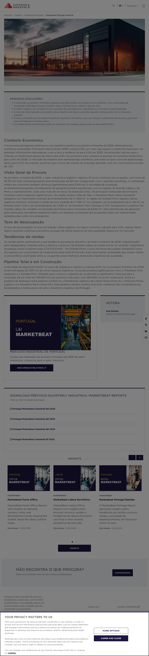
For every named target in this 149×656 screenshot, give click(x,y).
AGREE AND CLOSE (111, 638)
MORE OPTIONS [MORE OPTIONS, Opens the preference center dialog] (111, 631)
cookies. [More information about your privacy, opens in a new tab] (12, 653)
